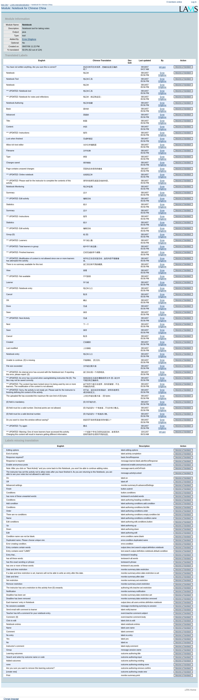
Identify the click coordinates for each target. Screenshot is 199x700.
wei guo (162, 67)
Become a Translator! (183, 67)
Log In (194, 2)
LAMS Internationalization (19, 5)
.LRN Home (190, 690)
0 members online (174, 2)
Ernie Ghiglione (29, 39)
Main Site (4, 5)
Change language (11, 699)
